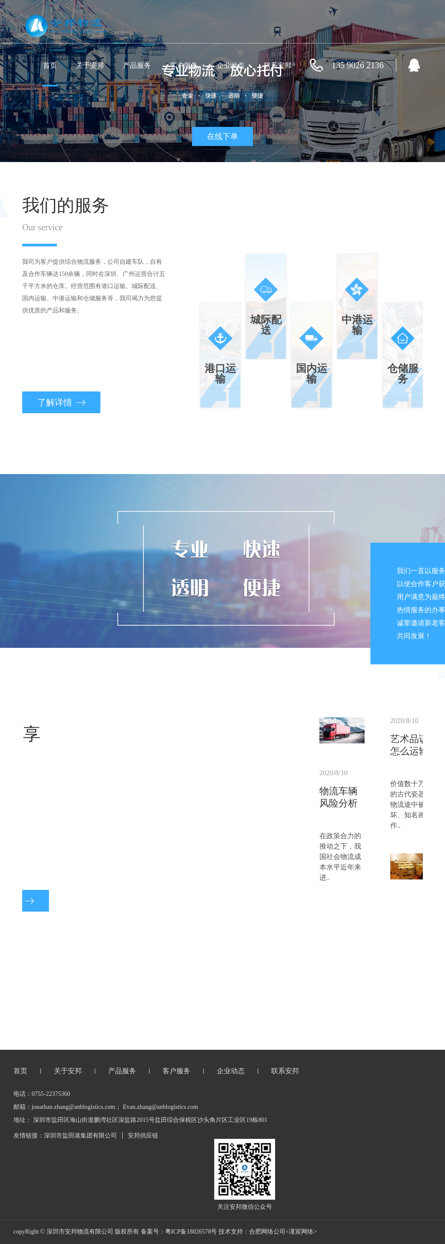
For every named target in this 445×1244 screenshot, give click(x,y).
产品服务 (137, 65)
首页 (50, 65)
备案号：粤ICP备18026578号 (179, 1231)
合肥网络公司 (267, 1231)
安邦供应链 (143, 1135)
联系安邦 (278, 65)
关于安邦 (90, 65)
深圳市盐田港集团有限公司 (80, 1135)
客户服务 (184, 65)
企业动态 (231, 65)
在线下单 (222, 136)
